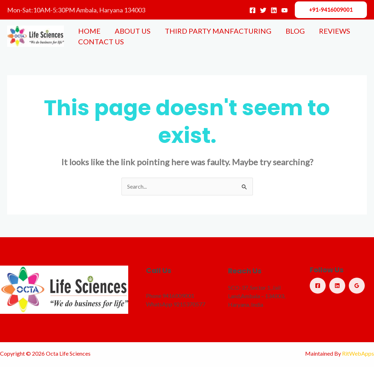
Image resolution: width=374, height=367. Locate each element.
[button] (331, 9)
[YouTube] (284, 10)
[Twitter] (263, 10)
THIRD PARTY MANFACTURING (218, 31)
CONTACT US (101, 41)
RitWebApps (358, 353)
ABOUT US (133, 31)
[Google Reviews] (357, 286)
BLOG (295, 31)
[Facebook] (252, 10)
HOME (89, 31)
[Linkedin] (274, 10)
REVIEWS (334, 31)
